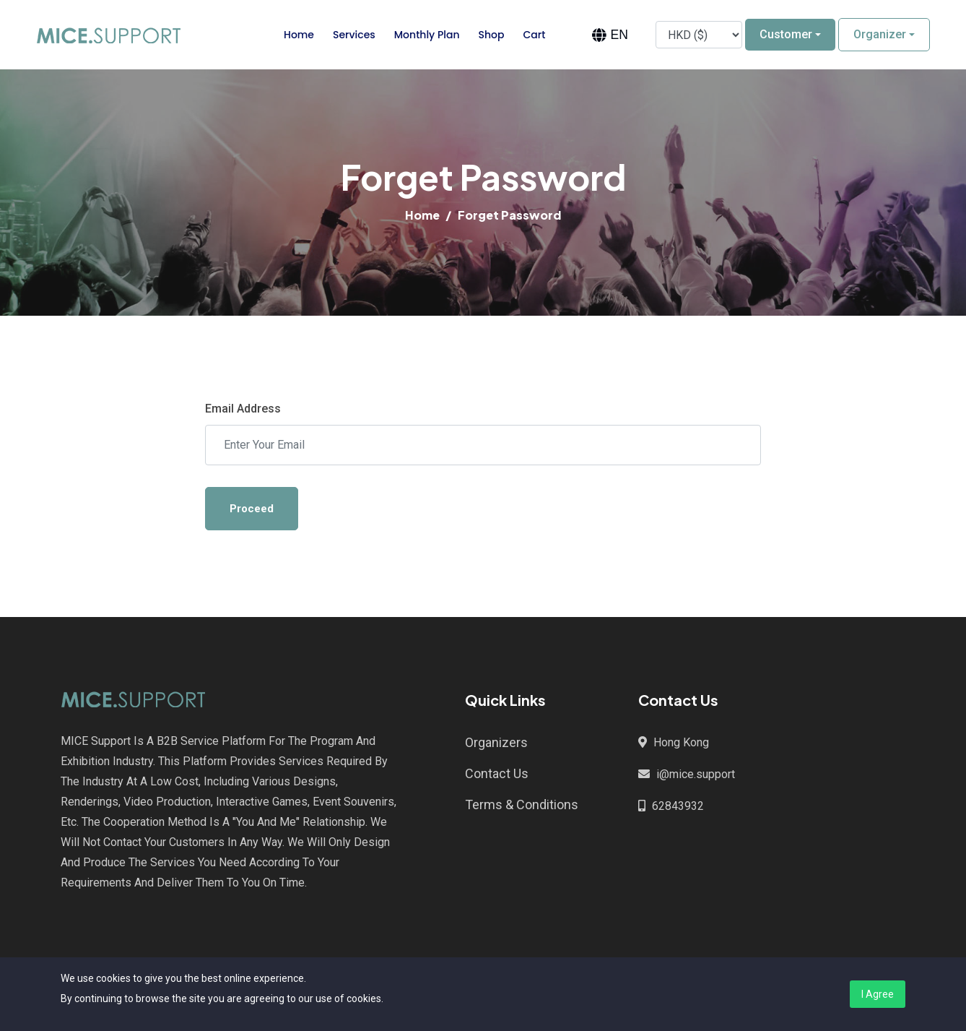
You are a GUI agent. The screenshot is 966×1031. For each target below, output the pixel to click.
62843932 (678, 806)
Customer (786, 34)
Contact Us (496, 773)
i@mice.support (695, 774)
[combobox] (609, 35)
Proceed (252, 508)
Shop (492, 34)
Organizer (879, 34)
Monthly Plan (427, 34)
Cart (534, 34)
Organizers (496, 742)
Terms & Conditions (521, 804)
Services (354, 34)
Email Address (243, 408)
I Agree (877, 994)
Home (299, 34)
